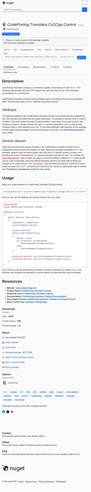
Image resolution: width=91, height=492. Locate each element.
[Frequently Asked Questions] (4, 451)
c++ (5, 392)
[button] (81, 57)
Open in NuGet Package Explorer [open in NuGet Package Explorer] (19, 357)
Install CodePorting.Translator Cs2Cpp (35, 294)
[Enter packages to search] (42, 9)
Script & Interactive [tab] (61, 50)
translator (8, 400)
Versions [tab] (67, 67)
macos (25, 396)
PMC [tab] (15, 50)
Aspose (13, 392)
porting (43, 392)
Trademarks (61, 481)
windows (7, 396)
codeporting (13, 383)
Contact (6, 433)
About (21, 481)
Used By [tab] (54, 67)
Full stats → (6, 312)
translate (70, 396)
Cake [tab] (5, 53)
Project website (11, 342)
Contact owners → (9, 378)
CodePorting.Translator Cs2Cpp (36, 291)
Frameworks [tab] (23, 67)
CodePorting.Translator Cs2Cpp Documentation (44, 296)
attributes (59, 396)
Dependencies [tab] (39, 67)
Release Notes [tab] (10, 72)
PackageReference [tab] (27, 50)
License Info (10, 347)
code (51, 392)
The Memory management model (21, 169)
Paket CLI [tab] (48, 50)
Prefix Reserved (12, 29)
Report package (12, 367)
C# (21, 392)
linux (16, 396)
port (35, 392)
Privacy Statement (46, 481)
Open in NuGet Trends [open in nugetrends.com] (15, 362)
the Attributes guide (73, 130)
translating (19, 400)
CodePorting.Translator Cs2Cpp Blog (30, 302)
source (60, 392)
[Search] (84, 9)
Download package (13, 352)
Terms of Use (31, 481)
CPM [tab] (39, 50)
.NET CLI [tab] (7, 50)
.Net (28, 392)
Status (6, 442)
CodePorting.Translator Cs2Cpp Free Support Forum (51, 299)
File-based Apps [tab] (77, 50)
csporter (48, 396)
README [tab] (8, 67)
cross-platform (72, 392)
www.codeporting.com (26, 288)
